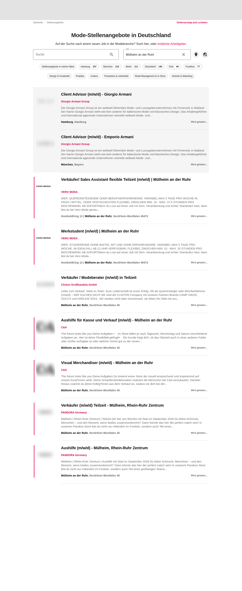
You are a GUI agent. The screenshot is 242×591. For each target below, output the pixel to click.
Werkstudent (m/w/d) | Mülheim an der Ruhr (100, 231)
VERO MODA (69, 191)
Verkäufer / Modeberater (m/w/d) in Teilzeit (99, 277)
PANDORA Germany (74, 412)
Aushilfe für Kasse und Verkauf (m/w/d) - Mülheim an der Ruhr (116, 320)
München (67, 164)
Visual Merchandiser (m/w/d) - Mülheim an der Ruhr (107, 363)
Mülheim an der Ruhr (98, 216)
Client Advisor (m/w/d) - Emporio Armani (97, 137)
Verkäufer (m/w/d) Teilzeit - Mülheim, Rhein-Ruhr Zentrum (112, 405)
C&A (64, 327)
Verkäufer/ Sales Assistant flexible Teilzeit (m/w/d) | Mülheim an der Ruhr (126, 179)
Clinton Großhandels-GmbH (79, 284)
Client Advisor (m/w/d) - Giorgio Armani (96, 94)
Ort (127, 49)
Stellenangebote (55, 22)
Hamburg (67, 121)
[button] (58, 67)
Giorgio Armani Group (75, 101)
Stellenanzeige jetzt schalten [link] (192, 22)
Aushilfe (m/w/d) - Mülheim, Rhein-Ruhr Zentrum (104, 448)
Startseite (38, 22)
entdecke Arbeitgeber (171, 43)
